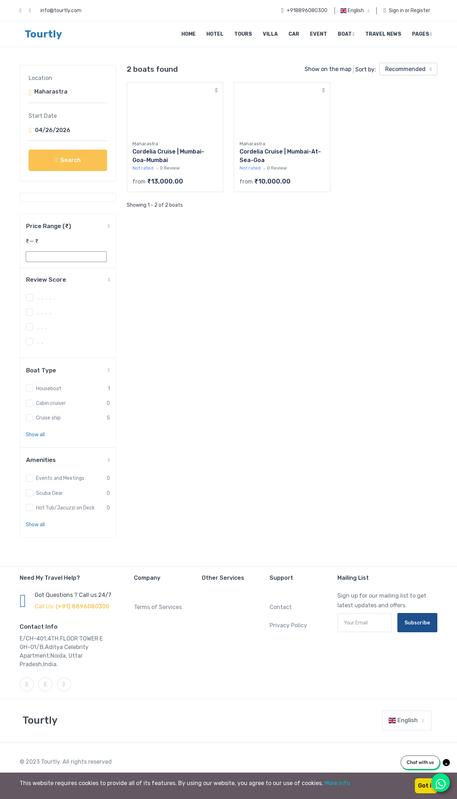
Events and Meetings (60, 478)
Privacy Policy (288, 625)
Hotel (215, 34)
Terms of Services (158, 607)
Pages (422, 34)
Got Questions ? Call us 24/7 (73, 595)
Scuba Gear (49, 493)
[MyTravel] (38, 720)
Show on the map (328, 69)
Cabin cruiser (51, 403)
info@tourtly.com (60, 10)
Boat (346, 34)
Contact (281, 607)
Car (293, 34)
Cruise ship (48, 418)
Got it (426, 785)
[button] (35, 434)
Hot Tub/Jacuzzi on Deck (65, 508)
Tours (243, 34)
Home (188, 34)
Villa (270, 34)
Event (318, 34)
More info (337, 783)
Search (67, 160)
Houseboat (48, 389)
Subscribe (417, 623)
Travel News (383, 34)
